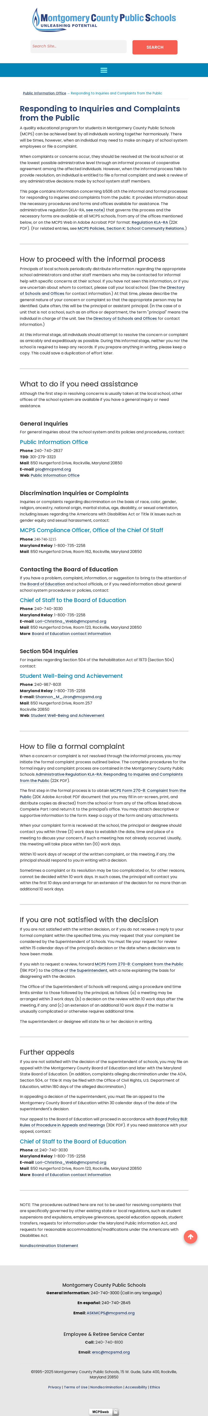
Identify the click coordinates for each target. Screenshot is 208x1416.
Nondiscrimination (106, 1387)
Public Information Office (44, 93)
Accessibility (136, 1387)
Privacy (54, 1387)
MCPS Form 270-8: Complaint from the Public (139, 964)
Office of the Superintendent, (79, 971)
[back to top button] (190, 1237)
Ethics (155, 1387)
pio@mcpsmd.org (53, 470)
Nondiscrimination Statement (49, 1246)
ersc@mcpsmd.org (111, 1353)
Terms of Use (75, 1387)
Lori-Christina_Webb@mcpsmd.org (70, 622)
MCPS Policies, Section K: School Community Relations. (131, 229)
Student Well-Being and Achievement (67, 716)
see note (94, 210)
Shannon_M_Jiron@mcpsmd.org (68, 697)
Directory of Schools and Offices (125, 319)
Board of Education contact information (71, 634)
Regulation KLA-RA (150, 223)
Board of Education (46, 584)
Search (155, 48)
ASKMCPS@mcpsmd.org (111, 1313)
